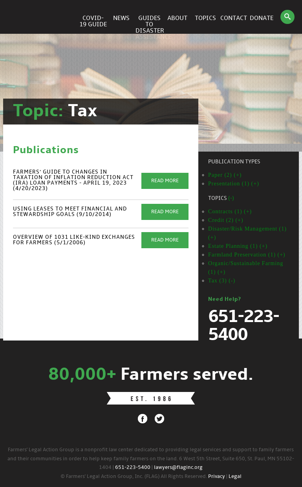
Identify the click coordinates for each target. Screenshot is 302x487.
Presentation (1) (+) (233, 184)
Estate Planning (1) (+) (237, 246)
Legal (235, 476)
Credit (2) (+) (225, 220)
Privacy (216, 476)
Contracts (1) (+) (230, 211)
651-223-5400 (132, 467)
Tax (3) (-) (221, 281)
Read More (165, 180)
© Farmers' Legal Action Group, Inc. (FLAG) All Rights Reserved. (133, 476)
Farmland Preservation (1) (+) (247, 255)
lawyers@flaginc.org (178, 467)
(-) (231, 198)
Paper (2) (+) (225, 175)
